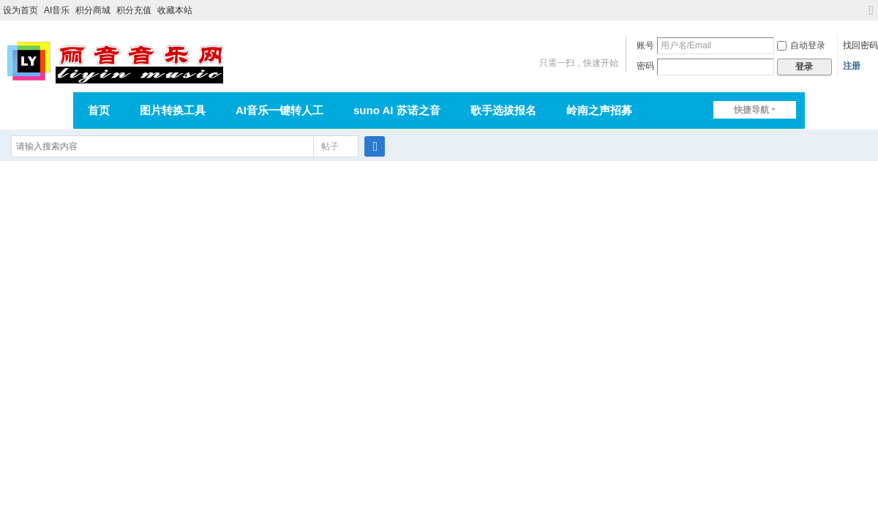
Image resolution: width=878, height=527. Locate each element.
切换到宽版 (871, 16)
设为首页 (20, 10)
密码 (645, 66)
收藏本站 (174, 10)
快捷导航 (751, 110)
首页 (99, 110)
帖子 (330, 146)
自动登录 (801, 45)
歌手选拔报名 (503, 110)
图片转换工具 (173, 110)
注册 (851, 66)
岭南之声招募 (599, 110)
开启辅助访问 (857, 10)
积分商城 (92, 10)
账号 (645, 45)
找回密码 (860, 45)
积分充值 (133, 10)
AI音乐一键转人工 (279, 110)
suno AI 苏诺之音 (396, 110)
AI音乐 (57, 10)
